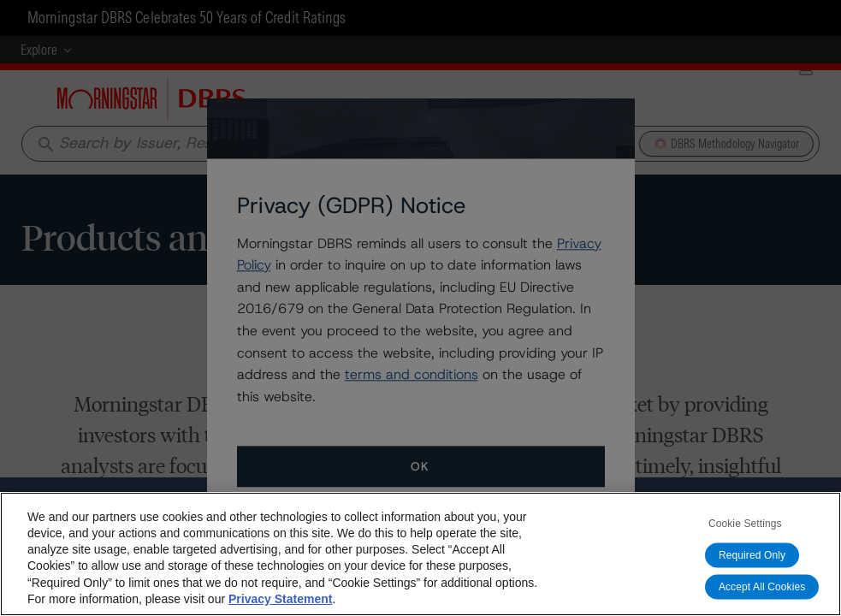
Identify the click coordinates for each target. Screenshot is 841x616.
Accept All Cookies (762, 587)
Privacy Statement (280, 599)
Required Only (752, 555)
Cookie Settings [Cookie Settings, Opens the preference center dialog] (745, 524)
